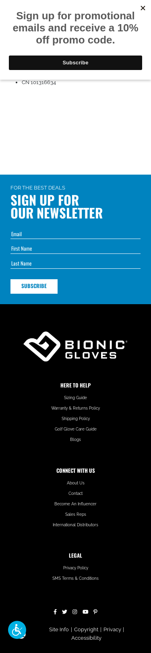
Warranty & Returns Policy (75, 408)
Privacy (112, 629)
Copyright (86, 629)
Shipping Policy (76, 418)
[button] (17, 630)
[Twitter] (64, 611)
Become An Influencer (75, 504)
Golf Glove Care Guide (76, 429)
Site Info (59, 629)
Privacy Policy (75, 568)
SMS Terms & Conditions (75, 578)
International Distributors (75, 525)
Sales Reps (75, 514)
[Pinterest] (95, 611)
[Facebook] (55, 611)
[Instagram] (74, 611)
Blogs (75, 439)
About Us (76, 483)
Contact (75, 493)
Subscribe (34, 286)
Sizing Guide (75, 398)
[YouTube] (86, 611)
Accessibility (86, 638)
